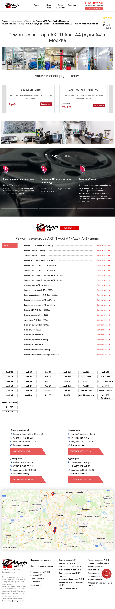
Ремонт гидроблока (32, 350)
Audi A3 (9, 386)
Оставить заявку (21, 445)
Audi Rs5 (67, 386)
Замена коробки (95, 580)
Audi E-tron (105, 377)
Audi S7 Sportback (9, 402)
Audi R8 (86, 386)
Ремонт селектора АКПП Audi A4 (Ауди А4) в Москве (75, 24)
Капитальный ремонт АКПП (36, 295)
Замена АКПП (30, 255)
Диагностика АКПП (32, 285)
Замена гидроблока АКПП (35, 270)
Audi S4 (48, 386)
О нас (48, 8)
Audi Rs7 (67, 391)
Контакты (60, 8)
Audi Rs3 (48, 391)
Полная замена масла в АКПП (40, 561)
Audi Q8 (105, 386)
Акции (60, 5)
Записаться (46, 104)
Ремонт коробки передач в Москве (16, 21)
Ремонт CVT (29, 345)
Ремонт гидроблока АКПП (35, 265)
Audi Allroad (86, 377)
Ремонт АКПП (30, 250)
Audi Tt (86, 381)
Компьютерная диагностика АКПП (71, 583)
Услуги (37, 5)
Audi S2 (67, 395)
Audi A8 (29, 377)
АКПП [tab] (6, 245)
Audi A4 (9, 391)
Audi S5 (29, 391)
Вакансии (72, 5)
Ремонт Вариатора (32, 340)
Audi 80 (10, 381)
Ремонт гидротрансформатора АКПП (40, 275)
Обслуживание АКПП (97, 576)
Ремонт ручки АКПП (32, 315)
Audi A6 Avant (86, 391)
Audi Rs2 (67, 372)
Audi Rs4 (67, 377)
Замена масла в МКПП (40, 572)
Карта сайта (35, 585)
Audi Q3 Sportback (105, 381)
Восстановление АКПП (97, 573)
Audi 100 (9, 372)
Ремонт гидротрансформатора (37, 355)
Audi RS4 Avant (105, 391)
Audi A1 (48, 372)
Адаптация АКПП (31, 320)
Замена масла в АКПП (68, 588)
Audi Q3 (48, 377)
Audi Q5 (48, 381)
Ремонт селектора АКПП (34, 245)
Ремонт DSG (29, 335)
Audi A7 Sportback (86, 395)
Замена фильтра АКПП (97, 566)
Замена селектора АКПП (34, 290)
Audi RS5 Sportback (105, 396)
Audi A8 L (105, 372)
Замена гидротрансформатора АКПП (40, 280)
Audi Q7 (28, 386)
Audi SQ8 (9, 412)
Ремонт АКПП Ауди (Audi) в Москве (51, 21)
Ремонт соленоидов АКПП (35, 300)
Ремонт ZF (28, 330)
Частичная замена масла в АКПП (41, 567)
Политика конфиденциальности (13, 601)
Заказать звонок (93, 8)
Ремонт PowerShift (32, 325)
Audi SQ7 (9, 407)
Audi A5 (9, 395)
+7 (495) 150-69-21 (23, 437)
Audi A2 (9, 377)
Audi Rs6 (28, 395)
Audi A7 (29, 381)
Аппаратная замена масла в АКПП (100, 584)
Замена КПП (35, 582)
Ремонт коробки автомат (34, 260)
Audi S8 (86, 372)
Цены (48, 5)
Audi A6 (29, 372)
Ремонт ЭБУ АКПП (32, 310)
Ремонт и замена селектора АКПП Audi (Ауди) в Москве (25, 24)
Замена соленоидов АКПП (35, 305)
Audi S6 (67, 381)
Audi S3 (48, 395)
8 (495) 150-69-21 (94, 2)
